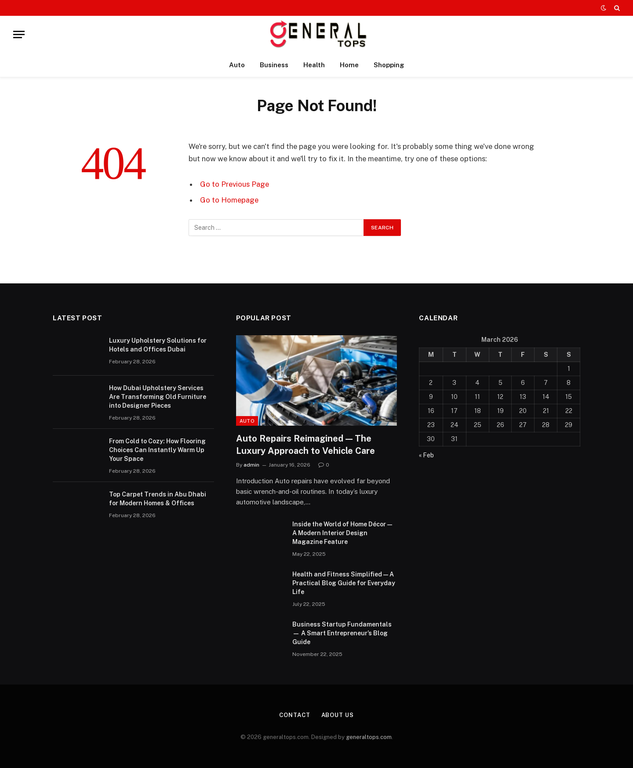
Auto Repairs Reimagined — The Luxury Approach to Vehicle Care (305, 444)
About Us (337, 715)
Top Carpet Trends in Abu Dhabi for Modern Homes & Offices (157, 499)
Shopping (389, 65)
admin (251, 465)
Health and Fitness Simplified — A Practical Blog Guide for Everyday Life (343, 583)
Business (274, 65)
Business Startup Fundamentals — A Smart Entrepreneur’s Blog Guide (342, 633)
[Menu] (19, 34)
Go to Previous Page (234, 184)
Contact (294, 715)
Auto (237, 65)
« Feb (426, 455)
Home (349, 65)
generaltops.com (369, 737)
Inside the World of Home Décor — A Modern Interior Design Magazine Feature (342, 533)
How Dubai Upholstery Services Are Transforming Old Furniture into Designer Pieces (157, 396)
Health (314, 65)
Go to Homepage (229, 200)
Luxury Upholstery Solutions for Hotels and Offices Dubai (158, 345)
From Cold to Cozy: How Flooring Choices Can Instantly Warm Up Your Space (157, 450)
